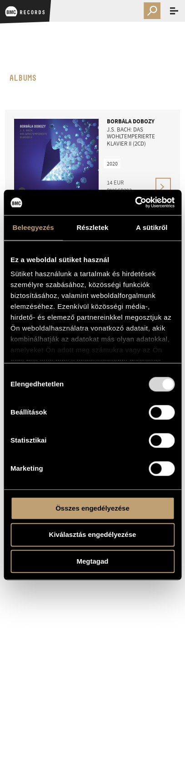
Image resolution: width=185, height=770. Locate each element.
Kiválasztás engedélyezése (92, 535)
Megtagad (92, 561)
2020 (112, 163)
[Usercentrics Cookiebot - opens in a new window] (135, 202)
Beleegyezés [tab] (33, 227)
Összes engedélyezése (92, 508)
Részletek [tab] (92, 227)
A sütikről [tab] (152, 227)
